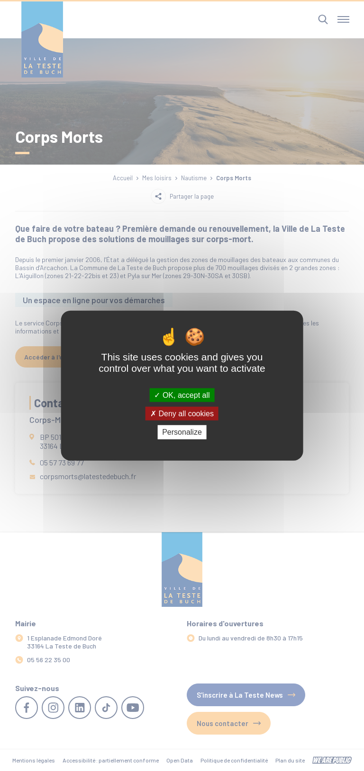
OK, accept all (181, 395)
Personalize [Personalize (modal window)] (182, 432)
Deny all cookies (182, 414)
